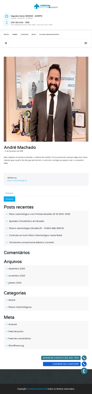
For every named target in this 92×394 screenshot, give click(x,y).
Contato (24, 34)
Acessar (12, 324)
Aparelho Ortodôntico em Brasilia (26, 221)
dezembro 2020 (16, 268)
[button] (84, 371)
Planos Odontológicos (20, 307)
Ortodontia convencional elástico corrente (31, 242)
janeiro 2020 (14, 282)
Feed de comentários (19, 338)
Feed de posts (15, 331)
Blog (34, 34)
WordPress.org (16, 345)
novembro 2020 (16, 275)
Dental (11, 300)
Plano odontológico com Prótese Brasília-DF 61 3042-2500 (39, 214)
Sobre (14, 34)
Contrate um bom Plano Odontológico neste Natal (35, 235)
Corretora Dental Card (37, 389)
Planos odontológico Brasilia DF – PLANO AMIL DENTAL (36, 228)
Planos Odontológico (49, 34)
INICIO (6, 34)
